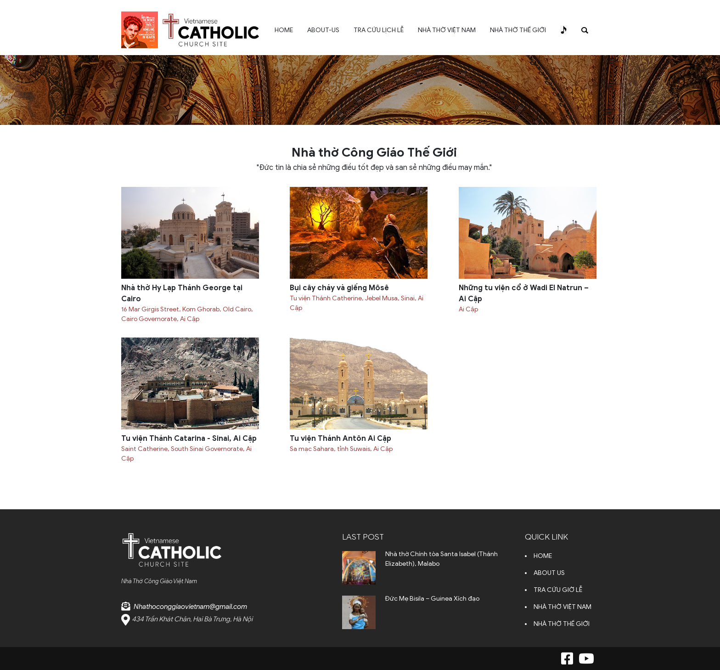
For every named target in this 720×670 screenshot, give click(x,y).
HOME (284, 30)
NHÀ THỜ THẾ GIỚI (518, 30)
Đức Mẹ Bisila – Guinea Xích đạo (432, 598)
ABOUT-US (323, 30)
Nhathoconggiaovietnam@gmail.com (190, 606)
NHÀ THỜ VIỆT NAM (447, 30)
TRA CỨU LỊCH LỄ (379, 30)
